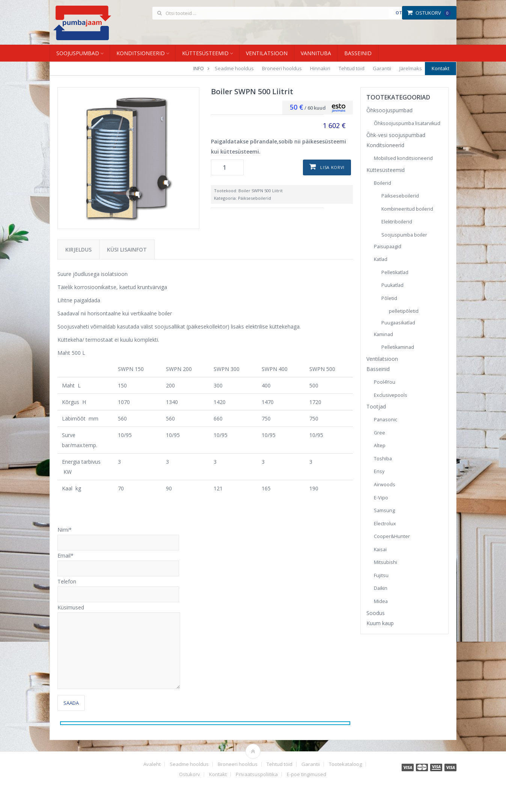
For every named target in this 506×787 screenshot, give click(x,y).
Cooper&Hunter (392, 536)
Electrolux (385, 523)
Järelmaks (410, 68)
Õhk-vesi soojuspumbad (395, 135)
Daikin (380, 588)
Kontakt (440, 68)
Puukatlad (392, 285)
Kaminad (383, 334)
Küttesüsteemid (205, 53)
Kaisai (380, 549)
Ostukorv (429, 12)
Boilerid (382, 183)
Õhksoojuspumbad (389, 110)
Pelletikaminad (397, 347)
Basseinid (358, 53)
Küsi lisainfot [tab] (127, 249)
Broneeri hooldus (282, 68)
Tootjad (376, 406)
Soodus (375, 613)
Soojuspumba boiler (404, 235)
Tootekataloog (345, 764)
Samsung (384, 510)
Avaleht (152, 764)
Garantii (382, 68)
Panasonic (385, 419)
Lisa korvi (332, 167)
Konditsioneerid (140, 53)
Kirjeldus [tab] (78, 249)
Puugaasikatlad (398, 323)
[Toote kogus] (227, 167)
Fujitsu (381, 575)
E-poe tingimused (306, 774)
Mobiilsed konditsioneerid (403, 158)
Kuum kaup (380, 623)
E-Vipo (381, 498)
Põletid (389, 298)
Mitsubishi (385, 562)
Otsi (401, 12)
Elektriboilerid (396, 222)
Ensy (379, 471)
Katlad (380, 259)
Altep (380, 445)
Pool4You (384, 382)
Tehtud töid (351, 68)
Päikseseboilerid (254, 198)
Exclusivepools (390, 395)
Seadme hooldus (234, 68)
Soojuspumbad (77, 53)
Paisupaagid (387, 246)
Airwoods (384, 484)
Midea (381, 601)
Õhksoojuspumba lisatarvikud (407, 123)
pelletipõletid (404, 311)
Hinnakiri (320, 68)
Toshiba (383, 458)
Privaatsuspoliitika (257, 774)
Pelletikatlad (394, 272)
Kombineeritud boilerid (407, 209)
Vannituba (316, 53)
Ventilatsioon (267, 53)
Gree (379, 433)
